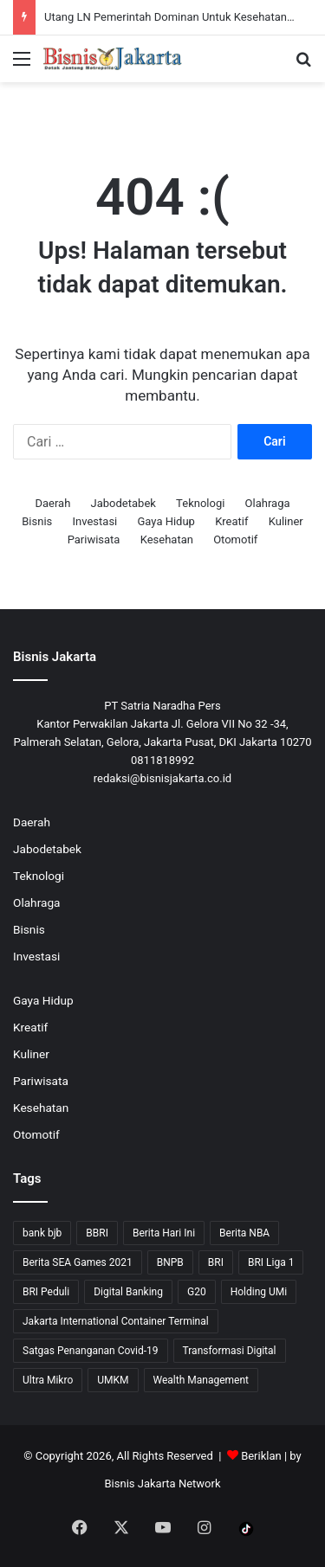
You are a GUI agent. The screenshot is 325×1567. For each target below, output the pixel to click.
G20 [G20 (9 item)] (196, 1292)
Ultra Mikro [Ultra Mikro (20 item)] (48, 1380)
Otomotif (235, 539)
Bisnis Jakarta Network (162, 1483)
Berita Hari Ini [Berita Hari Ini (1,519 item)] (164, 1233)
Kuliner (286, 521)
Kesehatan (166, 539)
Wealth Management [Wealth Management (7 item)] (201, 1380)
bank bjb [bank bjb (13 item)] (42, 1233)
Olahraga (267, 503)
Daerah (52, 503)
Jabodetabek (123, 503)
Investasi (95, 521)
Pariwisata (94, 539)
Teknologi (200, 503)
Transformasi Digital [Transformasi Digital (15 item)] (229, 1351)
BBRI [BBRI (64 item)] (97, 1233)
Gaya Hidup (166, 521)
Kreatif (231, 521)
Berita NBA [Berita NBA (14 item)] (244, 1233)
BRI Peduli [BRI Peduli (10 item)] (46, 1292)
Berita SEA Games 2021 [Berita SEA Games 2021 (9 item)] (78, 1262)
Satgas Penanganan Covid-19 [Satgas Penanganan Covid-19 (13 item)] (91, 1351)
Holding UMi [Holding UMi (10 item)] (259, 1292)
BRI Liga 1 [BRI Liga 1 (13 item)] (271, 1262)
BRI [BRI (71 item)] (216, 1262)
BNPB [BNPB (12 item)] (170, 1262)
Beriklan (261, 1455)
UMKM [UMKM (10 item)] (112, 1380)
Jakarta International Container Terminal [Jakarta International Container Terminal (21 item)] (116, 1321)
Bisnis (37, 521)
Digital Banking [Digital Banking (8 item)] (128, 1292)
